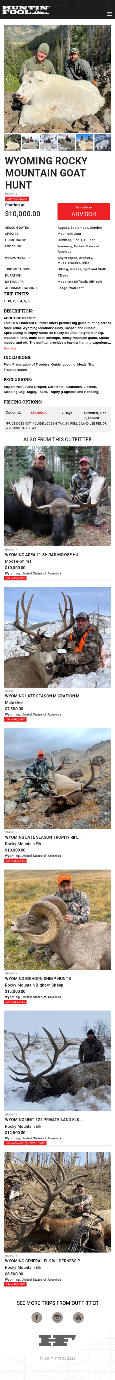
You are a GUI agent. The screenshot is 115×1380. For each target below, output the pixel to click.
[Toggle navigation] (109, 13)
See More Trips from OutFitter (57, 1303)
